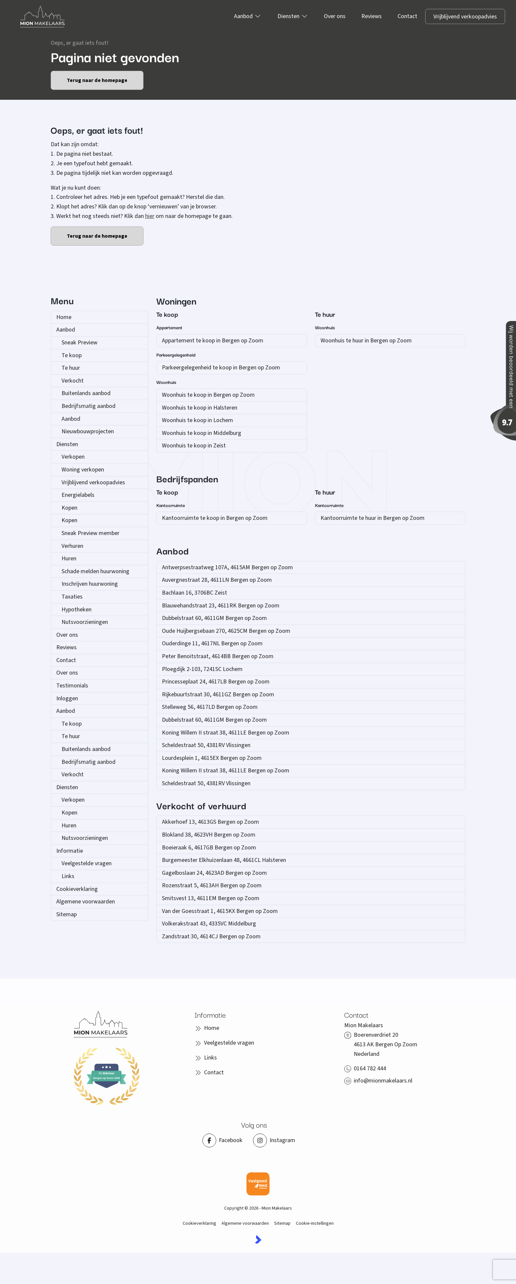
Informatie (69, 851)
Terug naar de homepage (97, 80)
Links (68, 876)
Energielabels (78, 495)
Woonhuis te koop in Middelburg (201, 433)
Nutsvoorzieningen (85, 622)
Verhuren (72, 546)
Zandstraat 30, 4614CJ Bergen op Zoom (211, 936)
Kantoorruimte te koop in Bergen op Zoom (215, 518)
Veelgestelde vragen (87, 863)
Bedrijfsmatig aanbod (89, 406)
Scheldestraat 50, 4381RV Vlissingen (206, 745)
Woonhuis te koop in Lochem (197, 420)
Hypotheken (76, 609)
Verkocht (73, 381)
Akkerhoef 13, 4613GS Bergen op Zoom (210, 822)
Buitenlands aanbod (86, 393)
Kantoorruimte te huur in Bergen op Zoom (373, 518)
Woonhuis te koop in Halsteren (199, 408)
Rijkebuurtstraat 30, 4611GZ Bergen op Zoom (218, 694)
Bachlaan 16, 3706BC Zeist (194, 593)
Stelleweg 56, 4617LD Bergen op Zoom (210, 707)
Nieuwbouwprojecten (88, 431)
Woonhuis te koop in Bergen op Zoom (208, 395)
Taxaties (72, 597)
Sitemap (66, 914)
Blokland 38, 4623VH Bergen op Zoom (208, 835)
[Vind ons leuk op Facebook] (222, 1140)
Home (63, 317)
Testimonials (72, 686)
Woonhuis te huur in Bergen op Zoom (366, 340)
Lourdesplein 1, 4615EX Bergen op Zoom (212, 758)
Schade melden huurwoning (95, 571)
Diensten (67, 444)
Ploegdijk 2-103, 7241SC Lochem (202, 669)
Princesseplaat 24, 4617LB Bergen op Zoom (216, 682)
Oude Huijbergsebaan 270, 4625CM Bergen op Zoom (226, 631)
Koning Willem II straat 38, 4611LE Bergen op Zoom (225, 733)
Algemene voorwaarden (85, 901)
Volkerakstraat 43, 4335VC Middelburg (209, 924)
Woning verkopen (83, 470)
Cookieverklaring (77, 889)
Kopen (69, 508)
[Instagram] (274, 1140)
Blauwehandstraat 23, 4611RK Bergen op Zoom (220, 606)
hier (149, 216)
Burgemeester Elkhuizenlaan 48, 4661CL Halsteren (224, 860)
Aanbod (65, 330)
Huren (69, 558)
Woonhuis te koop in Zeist (194, 445)
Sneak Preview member (90, 533)
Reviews (66, 647)
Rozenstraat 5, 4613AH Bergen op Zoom (212, 885)
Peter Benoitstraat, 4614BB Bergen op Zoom (217, 656)
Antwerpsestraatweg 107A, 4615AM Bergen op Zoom (227, 567)
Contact (66, 660)
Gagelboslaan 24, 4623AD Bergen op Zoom (214, 873)
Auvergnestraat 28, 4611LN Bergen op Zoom (217, 580)
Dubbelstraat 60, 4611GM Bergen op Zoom (214, 618)
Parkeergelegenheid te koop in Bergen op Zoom (221, 367)
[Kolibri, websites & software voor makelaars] (258, 1239)
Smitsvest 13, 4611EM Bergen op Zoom (210, 898)
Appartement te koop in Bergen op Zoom (212, 340)
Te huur (71, 368)
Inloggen (67, 698)
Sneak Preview (79, 342)
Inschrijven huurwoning (90, 584)
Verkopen (73, 457)
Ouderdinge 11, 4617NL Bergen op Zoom (212, 643)
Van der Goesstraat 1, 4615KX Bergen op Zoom (220, 911)
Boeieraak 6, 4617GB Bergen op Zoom (209, 847)
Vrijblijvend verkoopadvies (93, 482)
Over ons (67, 635)
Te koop (72, 355)
